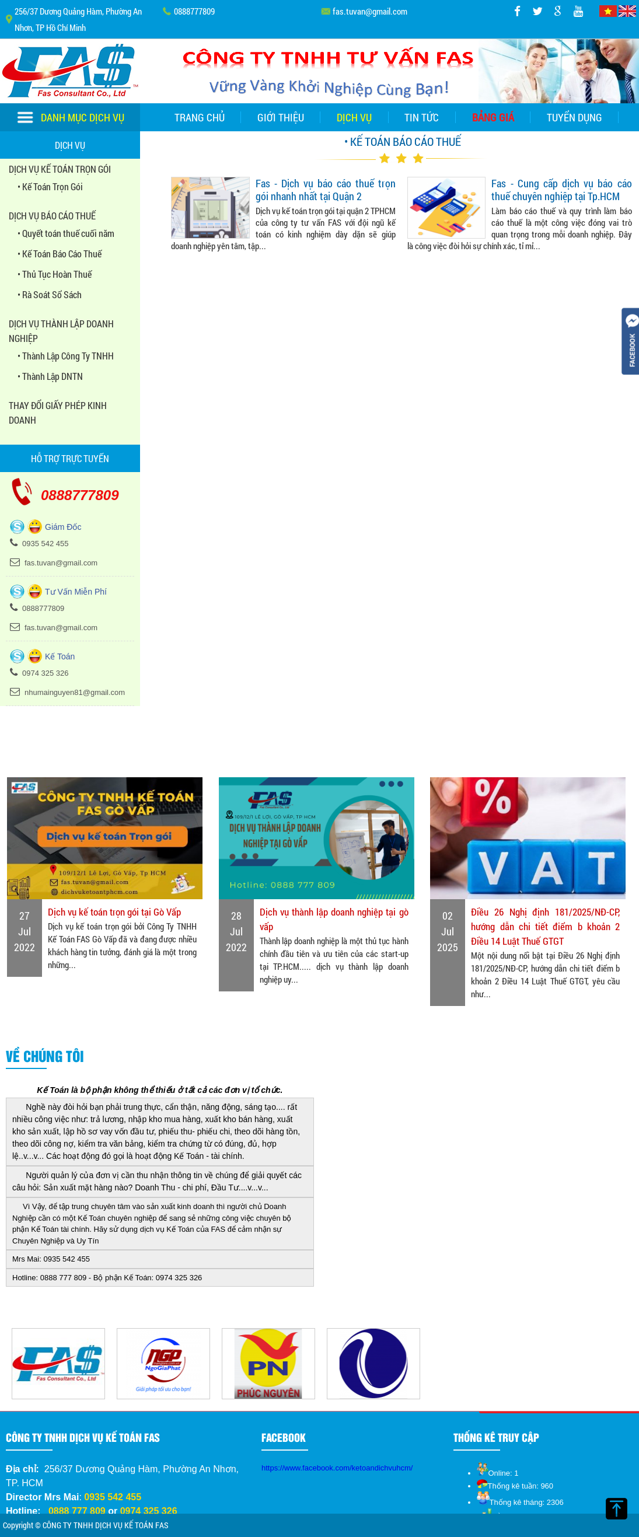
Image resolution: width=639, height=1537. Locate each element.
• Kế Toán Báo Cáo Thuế (60, 253)
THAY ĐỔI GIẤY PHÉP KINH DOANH (58, 412)
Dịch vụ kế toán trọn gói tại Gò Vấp (114, 911)
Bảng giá (493, 117)
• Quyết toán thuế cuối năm (66, 233)
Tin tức (421, 117)
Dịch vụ (354, 117)
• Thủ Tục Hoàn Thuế (55, 274)
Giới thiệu (280, 117)
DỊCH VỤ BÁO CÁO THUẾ (52, 215)
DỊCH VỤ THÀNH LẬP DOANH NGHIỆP (61, 330)
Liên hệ (319, 145)
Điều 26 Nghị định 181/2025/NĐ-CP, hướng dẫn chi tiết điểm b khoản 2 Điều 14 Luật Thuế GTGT (545, 926)
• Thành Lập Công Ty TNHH (66, 356)
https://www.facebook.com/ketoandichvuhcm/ (337, 1467)
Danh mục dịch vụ (70, 117)
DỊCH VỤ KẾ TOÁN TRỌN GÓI (60, 169)
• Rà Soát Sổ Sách (50, 294)
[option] (58, 1363)
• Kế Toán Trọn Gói (50, 186)
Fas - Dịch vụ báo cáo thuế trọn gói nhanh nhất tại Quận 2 (326, 190)
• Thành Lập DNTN (50, 376)
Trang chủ (199, 117)
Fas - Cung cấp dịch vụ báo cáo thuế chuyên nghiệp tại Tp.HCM (561, 190)
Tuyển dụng (574, 117)
